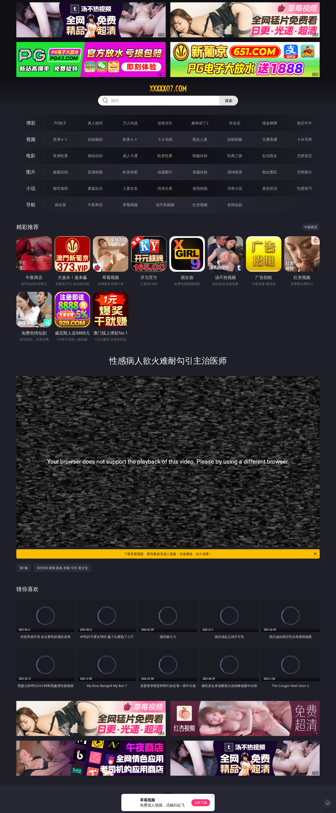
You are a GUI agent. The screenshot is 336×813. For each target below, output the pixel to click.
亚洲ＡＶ (60, 139)
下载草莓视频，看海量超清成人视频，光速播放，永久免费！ (220, 554)
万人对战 (130, 123)
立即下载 (200, 802)
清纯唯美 (234, 172)
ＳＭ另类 (304, 139)
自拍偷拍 (95, 139)
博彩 (30, 123)
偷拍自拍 (95, 155)
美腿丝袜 (199, 172)
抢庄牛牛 (304, 123)
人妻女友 (130, 188)
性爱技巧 (304, 188)
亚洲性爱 (60, 155)
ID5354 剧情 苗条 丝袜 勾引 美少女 (62, 568)
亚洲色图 (95, 172)
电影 (30, 155)
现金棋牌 (269, 123)
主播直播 (269, 139)
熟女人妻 (199, 139)
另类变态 (304, 155)
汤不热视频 (165, 204)
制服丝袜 (199, 155)
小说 (30, 188)
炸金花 (234, 123)
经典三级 (234, 155)
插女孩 (60, 204)
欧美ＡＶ (130, 139)
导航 (30, 204)
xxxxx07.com (168, 88)
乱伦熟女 (269, 155)
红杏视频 (199, 204)
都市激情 (60, 188)
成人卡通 (130, 155)
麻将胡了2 (199, 123)
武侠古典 (165, 188)
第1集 (24, 568)
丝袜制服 (234, 139)
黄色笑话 (269, 188)
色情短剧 (234, 204)
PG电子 (60, 123)
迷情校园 (199, 188)
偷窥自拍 (60, 172)
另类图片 (304, 172)
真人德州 (95, 123)
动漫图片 (165, 172)
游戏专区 (165, 123)
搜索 (228, 100)
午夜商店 (95, 204)
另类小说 (234, 188)
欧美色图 (130, 172)
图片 (30, 172)
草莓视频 (130, 204)
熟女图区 (269, 172)
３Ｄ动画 (165, 139)
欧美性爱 (165, 155)
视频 (30, 139)
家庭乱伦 (95, 188)
